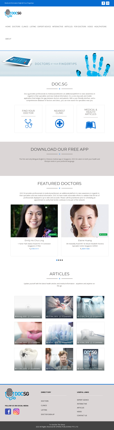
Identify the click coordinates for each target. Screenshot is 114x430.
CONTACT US (82, 415)
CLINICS (44, 405)
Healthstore (100, 27)
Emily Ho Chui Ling (34, 240)
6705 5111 (35, 249)
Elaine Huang (85, 240)
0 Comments (35, 316)
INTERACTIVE (57, 27)
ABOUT (8, 39)
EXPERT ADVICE (44, 27)
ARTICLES (69, 27)
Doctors (16, 27)
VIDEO (90, 27)
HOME (8, 27)
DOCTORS (45, 401)
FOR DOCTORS (80, 27)
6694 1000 (86, 249)
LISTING (33, 27)
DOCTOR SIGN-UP (47, 414)
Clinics (25, 27)
